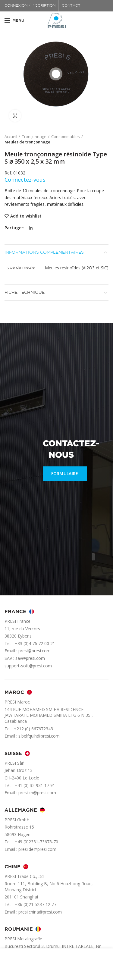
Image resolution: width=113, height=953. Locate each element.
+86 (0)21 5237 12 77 (35, 904)
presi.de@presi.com (37, 849)
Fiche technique (25, 292)
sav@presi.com (30, 658)
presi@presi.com (34, 651)
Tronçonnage (34, 136)
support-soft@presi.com (28, 666)
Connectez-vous (25, 179)
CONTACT (71, 5)
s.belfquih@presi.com (39, 736)
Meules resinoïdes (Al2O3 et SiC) (76, 268)
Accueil (11, 136)
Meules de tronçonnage (27, 142)
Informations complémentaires (44, 252)
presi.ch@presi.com (37, 792)
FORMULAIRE (64, 473)
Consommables (65, 136)
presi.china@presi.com (40, 912)
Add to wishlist (26, 216)
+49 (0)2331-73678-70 (36, 842)
